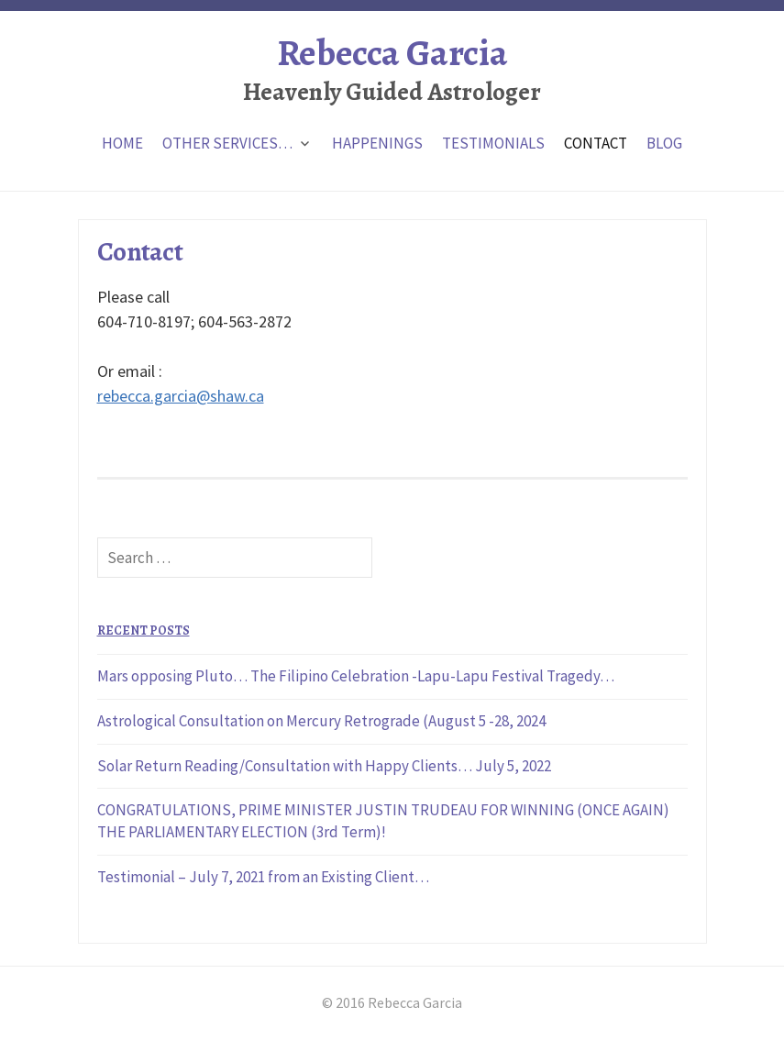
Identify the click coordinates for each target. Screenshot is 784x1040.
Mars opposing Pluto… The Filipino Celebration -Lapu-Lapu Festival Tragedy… (355, 676)
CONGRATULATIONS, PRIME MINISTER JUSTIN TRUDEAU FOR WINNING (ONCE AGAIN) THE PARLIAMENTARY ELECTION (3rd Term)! (383, 821)
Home (122, 143)
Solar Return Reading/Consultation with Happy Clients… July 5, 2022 (324, 766)
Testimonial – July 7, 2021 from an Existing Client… (263, 877)
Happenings (377, 143)
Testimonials (493, 143)
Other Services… (227, 143)
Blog (664, 143)
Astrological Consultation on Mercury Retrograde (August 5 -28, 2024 (321, 721)
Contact (595, 143)
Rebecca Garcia (392, 53)
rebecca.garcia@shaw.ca (180, 395)
